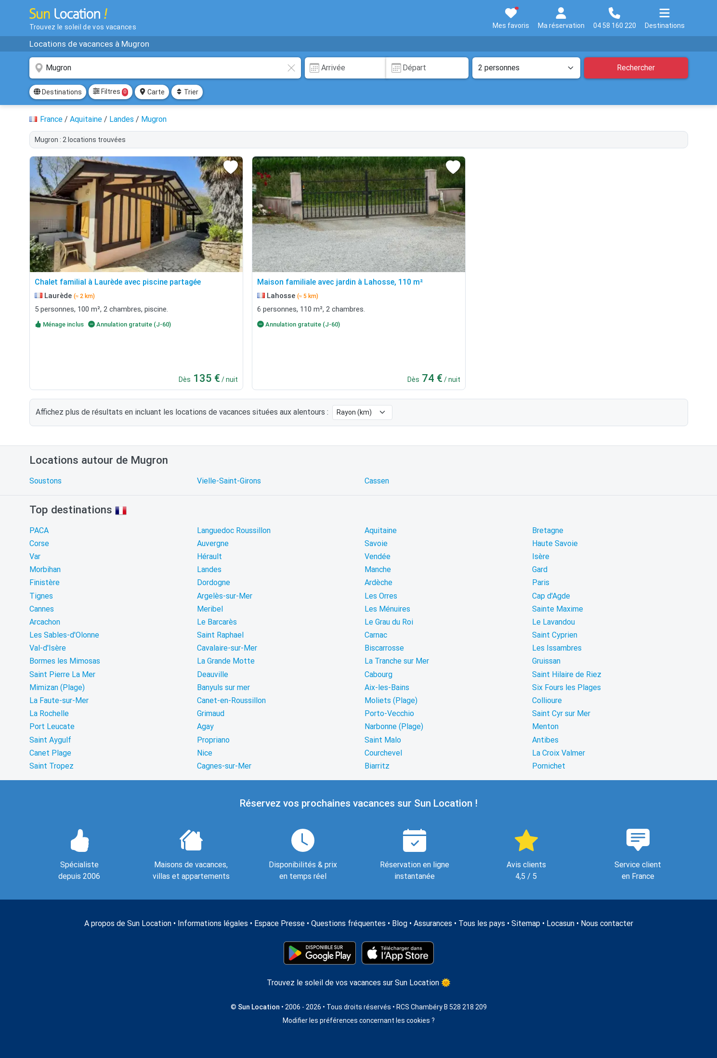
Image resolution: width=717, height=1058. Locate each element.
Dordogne (213, 582)
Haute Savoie (555, 543)
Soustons (45, 480)
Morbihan (45, 569)
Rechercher (636, 67)
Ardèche (378, 582)
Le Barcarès (217, 622)
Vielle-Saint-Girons (229, 480)
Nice (204, 753)
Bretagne (547, 530)
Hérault (209, 556)
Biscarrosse (384, 648)
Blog (399, 923)
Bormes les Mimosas (64, 661)
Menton (545, 726)
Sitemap (525, 923)
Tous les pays (481, 923)
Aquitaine (381, 530)
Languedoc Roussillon (234, 530)
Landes (209, 569)
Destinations (58, 92)
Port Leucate (52, 726)
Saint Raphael (220, 635)
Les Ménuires (387, 609)
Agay (205, 726)
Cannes (41, 609)
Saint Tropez (51, 766)
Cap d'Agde (551, 596)
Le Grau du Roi (389, 622)
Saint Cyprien (554, 635)
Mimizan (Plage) (57, 687)
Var (34, 556)
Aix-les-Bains (387, 687)
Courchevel (383, 753)
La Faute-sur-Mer (59, 700)
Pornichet (548, 766)
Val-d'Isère (47, 648)
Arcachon (44, 622)
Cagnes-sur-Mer (224, 766)
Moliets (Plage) (391, 700)
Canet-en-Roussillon (231, 700)
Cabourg (378, 674)
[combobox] (165, 67)
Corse (39, 543)
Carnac (376, 635)
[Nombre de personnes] (526, 67)
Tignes (41, 596)
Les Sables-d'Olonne (64, 635)
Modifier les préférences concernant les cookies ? (359, 1020)
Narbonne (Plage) (394, 726)
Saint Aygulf (50, 740)
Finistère (44, 582)
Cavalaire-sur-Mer (227, 648)
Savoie (376, 543)
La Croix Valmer (558, 753)
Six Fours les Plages (566, 687)
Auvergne (213, 543)
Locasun (560, 923)
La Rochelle (49, 713)
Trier (187, 92)
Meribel (210, 609)
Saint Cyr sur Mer (561, 713)
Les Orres (381, 596)
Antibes (545, 740)
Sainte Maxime (557, 609)
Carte (152, 92)
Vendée (378, 556)
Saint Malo (383, 740)
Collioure (547, 700)
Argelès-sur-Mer (224, 596)
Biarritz (377, 766)
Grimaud (210, 713)
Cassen (377, 480)
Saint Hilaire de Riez (566, 674)
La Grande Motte (226, 661)
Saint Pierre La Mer (62, 674)
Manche (378, 569)
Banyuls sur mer (223, 687)
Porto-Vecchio (389, 713)
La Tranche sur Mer (397, 661)
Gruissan (546, 661)
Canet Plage (50, 753)
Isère (540, 556)
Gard (540, 569)
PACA (39, 530)
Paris (540, 582)
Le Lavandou (553, 622)
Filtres (110, 92)
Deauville (212, 674)
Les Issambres (557, 648)
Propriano (213, 740)
